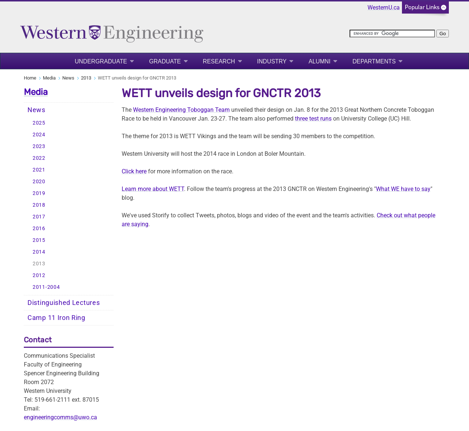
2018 (39, 205)
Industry (272, 61)
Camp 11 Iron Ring (56, 317)
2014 (39, 252)
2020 (39, 181)
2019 (39, 193)
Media (49, 78)
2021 (39, 170)
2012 (39, 275)
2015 (39, 240)
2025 (39, 123)
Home (30, 78)
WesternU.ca (384, 7)
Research (219, 61)
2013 (86, 78)
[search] (392, 33)
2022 (39, 158)
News (68, 78)
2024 (39, 135)
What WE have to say (403, 188)
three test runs (313, 118)
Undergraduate (101, 61)
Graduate (165, 61)
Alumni (319, 61)
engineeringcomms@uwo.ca (60, 417)
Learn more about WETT (153, 188)
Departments (374, 61)
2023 (39, 146)
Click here (134, 171)
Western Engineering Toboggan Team (181, 109)
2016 (39, 228)
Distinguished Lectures (63, 302)
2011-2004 (46, 287)
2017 (39, 217)
